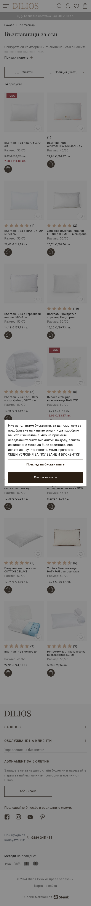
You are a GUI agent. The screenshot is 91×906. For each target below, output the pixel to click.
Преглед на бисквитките (45, 464)
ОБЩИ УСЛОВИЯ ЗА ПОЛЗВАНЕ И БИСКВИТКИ (44, 454)
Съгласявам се (45, 477)
